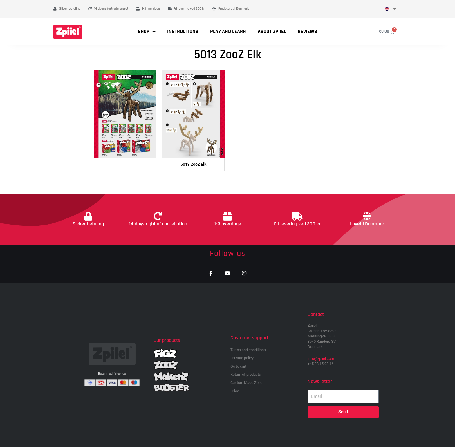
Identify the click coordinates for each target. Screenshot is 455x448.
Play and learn (228, 31)
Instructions (182, 31)
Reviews (307, 31)
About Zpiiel (272, 31)
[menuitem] (390, 9)
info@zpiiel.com (321, 360)
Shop (147, 31)
